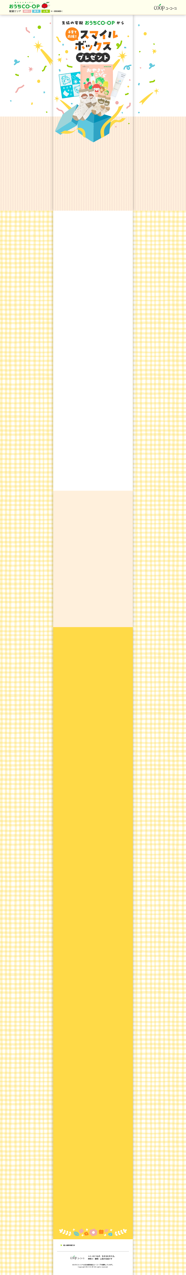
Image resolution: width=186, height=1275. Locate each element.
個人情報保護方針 (69, 1245)
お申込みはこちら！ (163, 1052)
